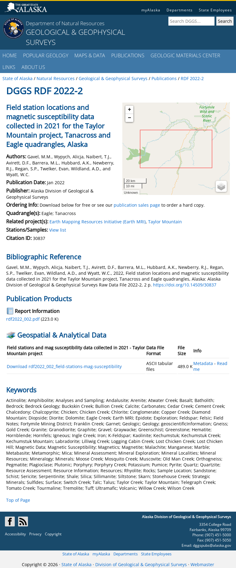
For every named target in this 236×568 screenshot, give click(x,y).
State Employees (215, 10)
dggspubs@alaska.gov (212, 545)
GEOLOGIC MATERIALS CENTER (185, 55)
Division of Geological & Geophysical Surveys (141, 564)
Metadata (203, 363)
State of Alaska (75, 554)
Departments (180, 10)
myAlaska (150, 10)
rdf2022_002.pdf (23, 319)
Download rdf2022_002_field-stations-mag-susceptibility (64, 366)
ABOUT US (33, 67)
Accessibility (15, 534)
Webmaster (202, 564)
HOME (9, 55)
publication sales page (137, 205)
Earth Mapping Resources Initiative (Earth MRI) (97, 222)
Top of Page (18, 500)
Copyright (53, 534)
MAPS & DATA (89, 55)
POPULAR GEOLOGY (45, 55)
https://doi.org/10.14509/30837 (184, 285)
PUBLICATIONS (127, 55)
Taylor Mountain (165, 222)
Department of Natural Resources (65, 23)
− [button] (129, 118)
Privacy (35, 534)
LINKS (8, 67)
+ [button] (129, 109)
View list (57, 230)
